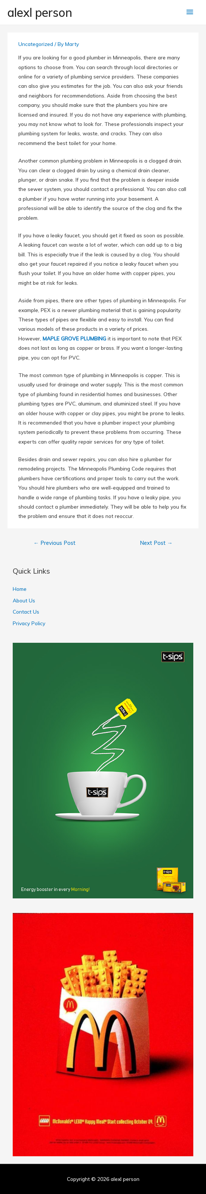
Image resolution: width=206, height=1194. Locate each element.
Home (20, 589)
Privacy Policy (29, 623)
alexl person (39, 12)
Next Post (156, 542)
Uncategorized (35, 44)
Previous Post (54, 542)
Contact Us (26, 611)
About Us (24, 600)
